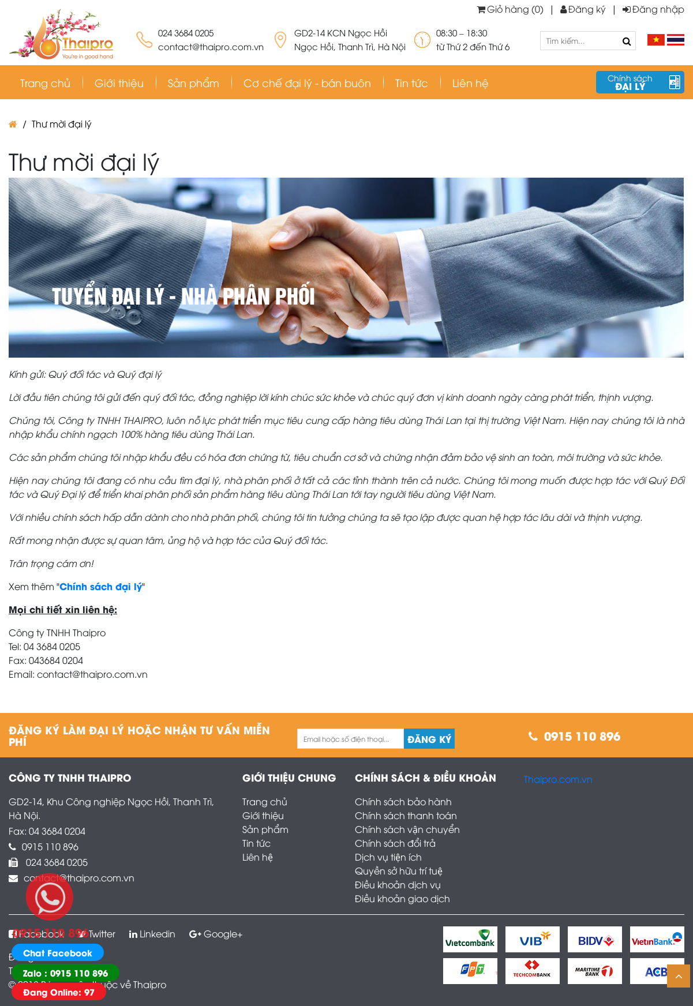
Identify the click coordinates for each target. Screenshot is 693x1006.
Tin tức (411, 82)
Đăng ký (583, 8)
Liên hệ (470, 82)
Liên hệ (257, 856)
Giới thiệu (119, 82)
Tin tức (256, 842)
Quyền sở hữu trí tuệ (399, 870)
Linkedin (152, 933)
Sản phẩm (193, 82)
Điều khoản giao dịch (402, 898)
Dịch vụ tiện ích (388, 856)
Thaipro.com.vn (558, 778)
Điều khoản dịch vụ (398, 884)
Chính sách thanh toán (406, 815)
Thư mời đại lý (62, 123)
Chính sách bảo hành (403, 801)
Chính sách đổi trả (395, 842)
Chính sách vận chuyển (407, 829)
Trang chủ (45, 82)
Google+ (216, 933)
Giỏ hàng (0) (510, 8)
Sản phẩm (265, 829)
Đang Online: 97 (59, 991)
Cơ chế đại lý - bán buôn (307, 82)
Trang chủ (264, 801)
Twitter (96, 933)
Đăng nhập (653, 8)
